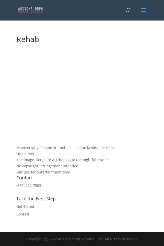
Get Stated (25, 206)
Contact (22, 214)
